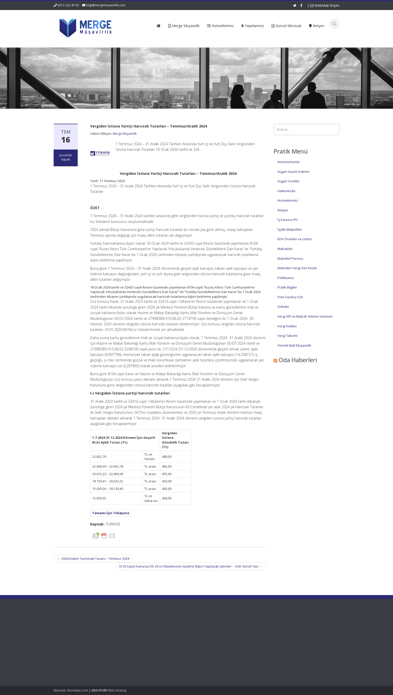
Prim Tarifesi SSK (290, 297)
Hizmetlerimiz (287, 200)
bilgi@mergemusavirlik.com (105, 5)
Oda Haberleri (298, 360)
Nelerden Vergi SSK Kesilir (297, 268)
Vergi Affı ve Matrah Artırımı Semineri (305, 316)
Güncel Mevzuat (165, 640)
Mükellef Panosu (290, 258)
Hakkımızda (286, 191)
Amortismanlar (288, 162)
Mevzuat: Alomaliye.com (71, 690)
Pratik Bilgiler (287, 287)
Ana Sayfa (161, 626)
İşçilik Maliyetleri (289, 229)
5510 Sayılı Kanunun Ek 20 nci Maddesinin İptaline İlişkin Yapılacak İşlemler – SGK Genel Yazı (190, 566)
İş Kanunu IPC (287, 219)
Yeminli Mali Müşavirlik (294, 345)
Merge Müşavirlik (125, 133)
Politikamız (285, 277)
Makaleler (285, 248)
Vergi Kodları (287, 326)
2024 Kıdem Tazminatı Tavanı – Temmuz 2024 (93, 558)
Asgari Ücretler (288, 181)
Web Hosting (117, 690)
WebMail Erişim (324, 5)
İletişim (282, 210)
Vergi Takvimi (287, 335)
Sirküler (283, 306)
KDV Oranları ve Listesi (294, 239)
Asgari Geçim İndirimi (293, 171)
